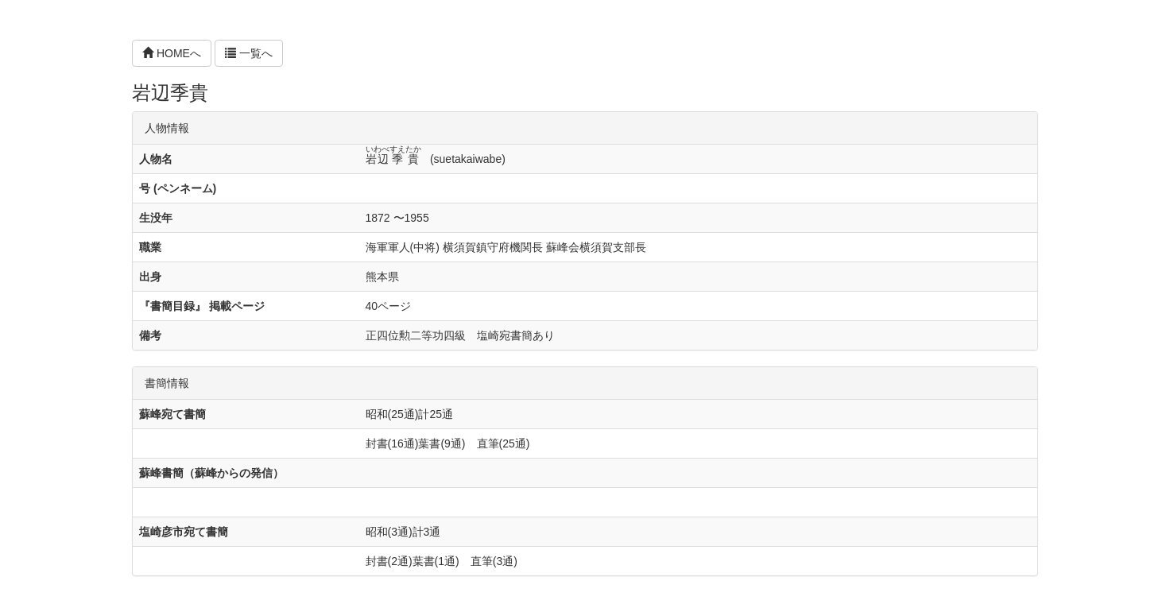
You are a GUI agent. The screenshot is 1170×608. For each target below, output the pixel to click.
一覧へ (249, 53)
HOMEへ (171, 53)
